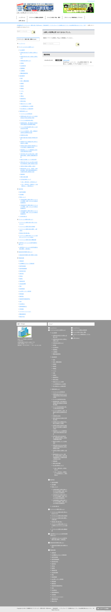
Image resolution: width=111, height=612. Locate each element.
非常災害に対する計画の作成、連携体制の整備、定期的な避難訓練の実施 (28, 155)
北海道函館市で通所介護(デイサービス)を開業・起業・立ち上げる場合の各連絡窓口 (29, 212)
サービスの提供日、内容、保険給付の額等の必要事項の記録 (28, 132)
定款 (20, 301)
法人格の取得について (25, 179)
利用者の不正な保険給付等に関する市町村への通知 (28, 142)
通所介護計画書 (24, 176)
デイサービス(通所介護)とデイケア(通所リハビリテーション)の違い (28, 236)
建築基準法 (23, 98)
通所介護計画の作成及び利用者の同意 (28, 138)
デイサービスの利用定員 (26, 113)
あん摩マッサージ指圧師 (25, 291)
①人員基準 (22, 50)
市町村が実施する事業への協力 (27, 166)
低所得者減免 (22, 266)
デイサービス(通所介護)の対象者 (27, 226)
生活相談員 (23, 65)
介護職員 (22, 70)
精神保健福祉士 (23, 306)
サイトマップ (91, 1)
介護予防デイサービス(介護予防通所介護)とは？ (28, 243)
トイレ (22, 91)
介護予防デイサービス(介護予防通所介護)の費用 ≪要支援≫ (28, 248)
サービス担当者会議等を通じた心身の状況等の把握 (28, 127)
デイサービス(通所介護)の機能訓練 (27, 239)
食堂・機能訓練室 (24, 81)
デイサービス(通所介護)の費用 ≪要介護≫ (28, 230)
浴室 (21, 93)
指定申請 (21, 189)
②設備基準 (22, 75)
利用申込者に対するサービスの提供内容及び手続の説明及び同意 (28, 117)
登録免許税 (22, 281)
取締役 (21, 278)
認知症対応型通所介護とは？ (26, 252)
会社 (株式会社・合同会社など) (29, 182)
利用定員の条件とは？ (25, 60)
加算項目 (21, 273)
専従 (20, 286)
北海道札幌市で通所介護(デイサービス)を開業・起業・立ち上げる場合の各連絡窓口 (29, 201)
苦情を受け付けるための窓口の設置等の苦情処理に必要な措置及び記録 (28, 163)
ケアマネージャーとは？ (25, 311)
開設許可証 (22, 316)
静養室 (22, 83)
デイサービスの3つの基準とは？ (26, 47)
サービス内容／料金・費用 (53, 17)
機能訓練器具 (22, 314)
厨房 (21, 78)
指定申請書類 (22, 192)
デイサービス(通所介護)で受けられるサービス (28, 223)
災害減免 (21, 309)
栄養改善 (21, 261)
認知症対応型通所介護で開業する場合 (28, 255)
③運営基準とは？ (23, 111)
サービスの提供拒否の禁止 (26, 120)
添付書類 (21, 194)
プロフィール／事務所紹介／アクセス (73, 17)
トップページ (22, 17)
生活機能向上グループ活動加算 (26, 263)
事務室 (22, 88)
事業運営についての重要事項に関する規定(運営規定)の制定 (28, 150)
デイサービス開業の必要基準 (36, 17)
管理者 (22, 63)
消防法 (22, 96)
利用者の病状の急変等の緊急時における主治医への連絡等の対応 (28, 146)
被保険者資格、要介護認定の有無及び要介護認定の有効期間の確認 (28, 123)
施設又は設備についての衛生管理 (28, 159)
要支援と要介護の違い (24, 233)
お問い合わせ (22, 20)
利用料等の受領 (24, 135)
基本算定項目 (22, 271)
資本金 (21, 276)
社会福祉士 (22, 304)
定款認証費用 (22, 283)
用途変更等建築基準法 (24, 299)
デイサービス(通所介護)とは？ (26, 219)
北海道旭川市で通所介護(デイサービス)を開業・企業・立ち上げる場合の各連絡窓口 (29, 207)
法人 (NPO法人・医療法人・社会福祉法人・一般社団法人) (29, 185)
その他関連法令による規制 (26, 106)
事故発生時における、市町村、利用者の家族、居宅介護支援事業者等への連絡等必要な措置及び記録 (28, 170)
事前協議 (21, 293)
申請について (22, 197)
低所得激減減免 (23, 268)
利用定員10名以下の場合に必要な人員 (29, 53)
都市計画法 (23, 101)
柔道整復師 (22, 288)
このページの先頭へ (104, 608)
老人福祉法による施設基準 (26, 108)
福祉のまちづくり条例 (25, 103)
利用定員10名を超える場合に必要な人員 (29, 57)
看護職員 (22, 68)
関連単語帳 (21, 258)
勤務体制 (22, 174)
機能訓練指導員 (24, 73)
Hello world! (66, 60)
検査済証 (21, 296)
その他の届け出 (23, 216)
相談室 (22, 86)
